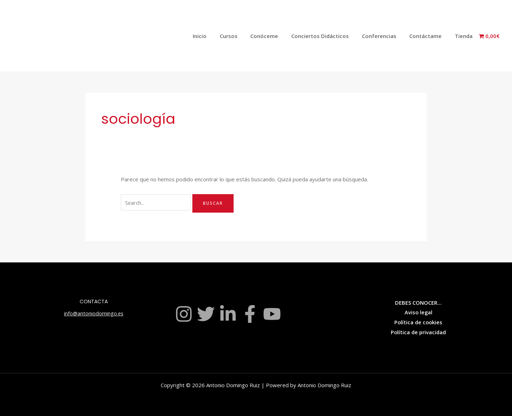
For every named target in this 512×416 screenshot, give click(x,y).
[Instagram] (184, 314)
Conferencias (385, 35)
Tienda (465, 35)
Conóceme (275, 35)
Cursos (241, 35)
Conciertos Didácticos (328, 35)
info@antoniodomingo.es (93, 313)
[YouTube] (272, 314)
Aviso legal (418, 312)
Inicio (215, 35)
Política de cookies (418, 322)
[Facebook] (250, 314)
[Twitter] (206, 314)
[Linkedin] (228, 314)
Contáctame (429, 35)
